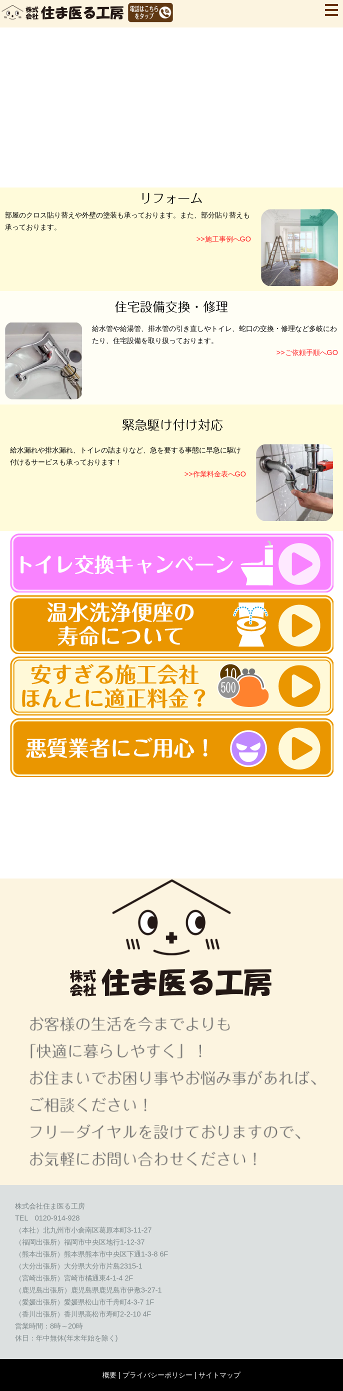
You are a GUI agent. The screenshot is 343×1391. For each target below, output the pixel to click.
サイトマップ (219, 1375)
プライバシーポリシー (157, 1375)
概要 (109, 1375)
